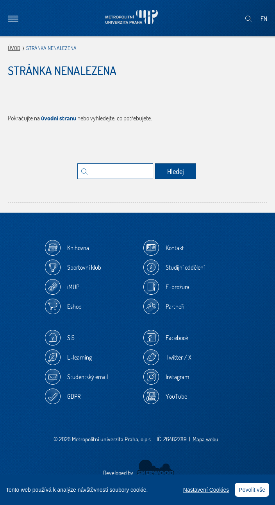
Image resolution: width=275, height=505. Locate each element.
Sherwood (155, 468)
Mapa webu (205, 439)
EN (264, 19)
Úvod (14, 48)
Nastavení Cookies (206, 490)
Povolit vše (252, 490)
